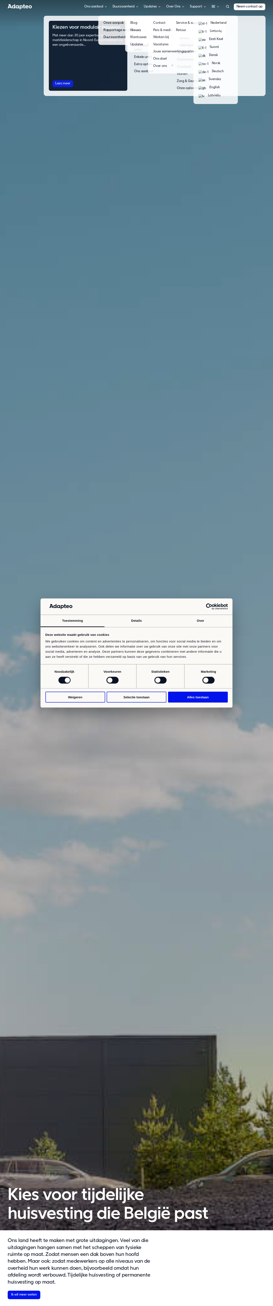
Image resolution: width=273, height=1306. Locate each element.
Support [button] (196, 6)
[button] (227, 7)
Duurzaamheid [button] (124, 6)
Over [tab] (200, 620)
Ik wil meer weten (24, 1294)
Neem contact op (250, 6)
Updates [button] (150, 6)
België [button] (213, 7)
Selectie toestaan (136, 697)
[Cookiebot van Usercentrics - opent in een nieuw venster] (209, 606)
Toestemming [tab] (72, 620)
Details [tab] (136, 620)
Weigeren (75, 697)
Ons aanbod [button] (93, 6)
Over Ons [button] (173, 6)
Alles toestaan (198, 697)
